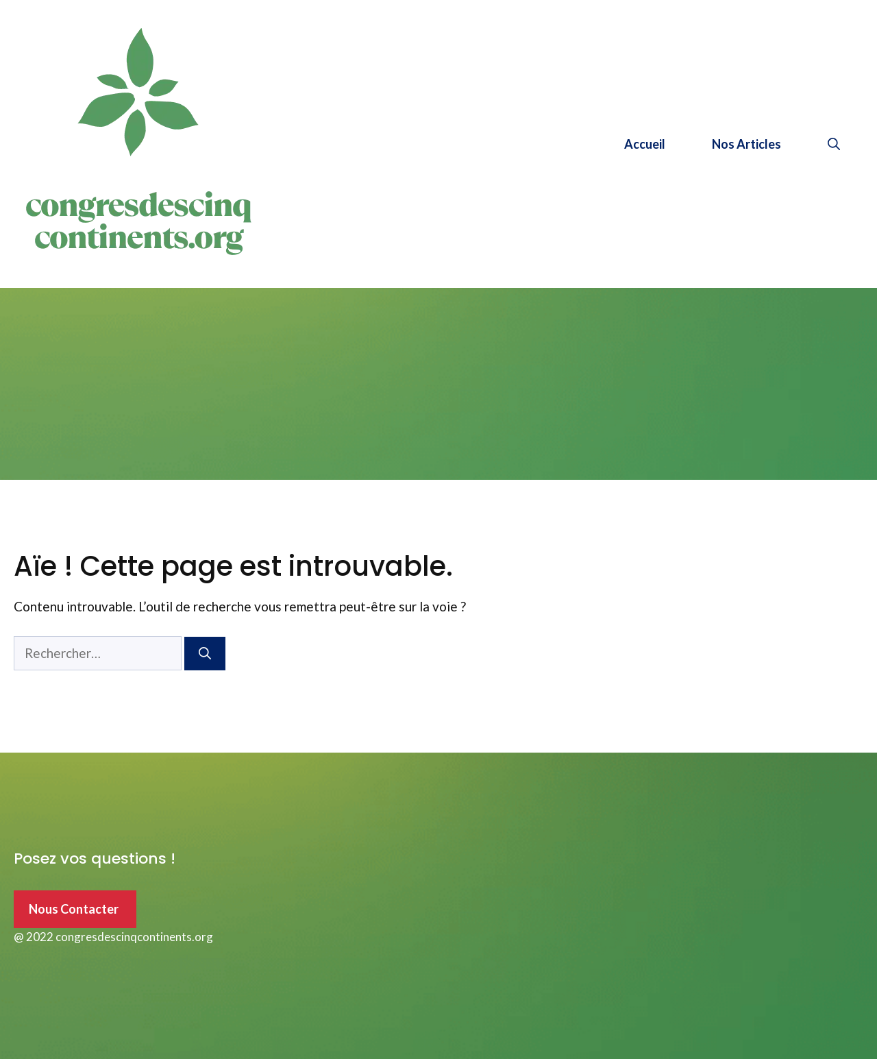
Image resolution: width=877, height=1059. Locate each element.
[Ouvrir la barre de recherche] (833, 144)
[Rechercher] (204, 653)
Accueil (644, 143)
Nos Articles (746, 143)
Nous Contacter (74, 908)
